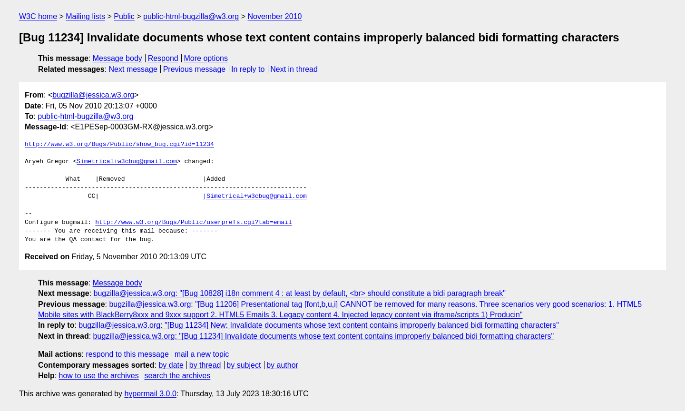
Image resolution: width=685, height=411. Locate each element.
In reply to (247, 69)
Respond (163, 58)
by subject (243, 365)
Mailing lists (85, 16)
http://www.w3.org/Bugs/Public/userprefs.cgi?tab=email (193, 222)
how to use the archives (99, 376)
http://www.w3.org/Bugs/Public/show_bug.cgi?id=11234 (119, 144)
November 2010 (275, 16)
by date (170, 365)
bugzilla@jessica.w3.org (93, 95)
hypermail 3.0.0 (150, 394)
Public (124, 16)
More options (206, 58)
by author (282, 365)
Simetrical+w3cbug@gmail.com (127, 161)
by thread (205, 365)
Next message (133, 69)
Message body (117, 58)
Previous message (194, 69)
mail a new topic (202, 354)
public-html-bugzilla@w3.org (191, 16)
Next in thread (294, 69)
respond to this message (127, 354)
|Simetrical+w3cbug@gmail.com (254, 196)
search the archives (178, 376)
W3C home (38, 16)
